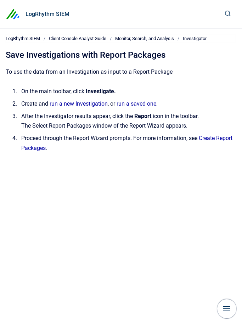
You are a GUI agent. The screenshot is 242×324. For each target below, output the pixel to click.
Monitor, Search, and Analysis (144, 38)
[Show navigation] (226, 308)
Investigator (195, 38)
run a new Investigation (79, 103)
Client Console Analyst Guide (77, 38)
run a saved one (136, 103)
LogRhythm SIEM (47, 14)
